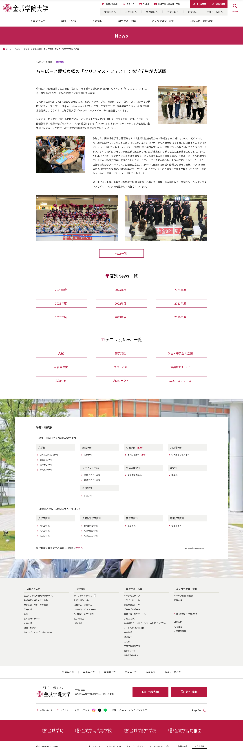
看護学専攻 (176, 525)
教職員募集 (182, 746)
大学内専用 (199, 746)
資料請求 (218, 4)
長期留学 (128, 632)
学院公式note (119, 710)
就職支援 (178, 600)
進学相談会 (79, 618)
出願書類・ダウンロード (85, 609)
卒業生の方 (173, 11)
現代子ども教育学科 (180, 455)
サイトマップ (94, 746)
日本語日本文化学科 (49, 455)
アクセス (128, 3)
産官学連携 (61, 367)
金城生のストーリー (133, 605)
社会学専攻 (45, 535)
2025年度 (120, 290)
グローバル (121, 367)
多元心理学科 (137, 455)
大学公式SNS (82, 710)
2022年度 (120, 303)
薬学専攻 (132, 525)
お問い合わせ (110, 3)
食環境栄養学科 (135, 475)
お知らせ (60, 381)
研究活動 (120, 354)
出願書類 (199, 4)
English (144, 3)
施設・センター (31, 627)
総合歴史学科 (46, 465)
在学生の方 (131, 11)
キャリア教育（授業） (184, 596)
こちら (79, 548)
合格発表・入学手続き (84, 614)
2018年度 (180, 317)
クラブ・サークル (132, 600)
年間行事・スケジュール (135, 614)
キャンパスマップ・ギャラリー (38, 632)
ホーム (8, 48)
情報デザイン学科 (92, 480)
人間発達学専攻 (91, 530)
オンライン (137, 710)
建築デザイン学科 (92, 475)
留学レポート (130, 650)
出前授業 (78, 623)
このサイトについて (113, 746)
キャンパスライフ (132, 596)
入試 (61, 354)
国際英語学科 (46, 460)
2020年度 (61, 317)
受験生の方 (110, 11)
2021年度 (180, 303)
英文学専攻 (45, 530)
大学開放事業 (180, 631)
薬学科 (174, 475)
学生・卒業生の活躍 (180, 354)
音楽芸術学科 (46, 470)
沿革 (26, 614)
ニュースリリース (180, 381)
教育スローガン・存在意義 (36, 605)
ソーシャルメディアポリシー (161, 746)
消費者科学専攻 (91, 525)
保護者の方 (152, 11)
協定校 (127, 641)
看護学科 (88, 495)
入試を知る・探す (82, 600)
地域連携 (178, 626)
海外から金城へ (131, 655)
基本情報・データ (32, 618)
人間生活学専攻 (91, 535)
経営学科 (88, 455)
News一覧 (120, 253)
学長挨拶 (28, 609)
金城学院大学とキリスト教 (36, 600)
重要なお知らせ (180, 367)
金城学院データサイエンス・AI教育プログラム (145, 623)
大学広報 (28, 623)
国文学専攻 (45, 525)
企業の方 (192, 11)
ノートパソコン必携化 (134, 627)
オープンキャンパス (83, 596)
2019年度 (120, 317)
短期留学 (128, 637)
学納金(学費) (129, 618)
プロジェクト (120, 381)
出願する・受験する (83, 605)
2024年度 (180, 290)
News (17, 48)
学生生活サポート (132, 609)
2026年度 (61, 290)
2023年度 (61, 303)
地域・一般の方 (215, 11)
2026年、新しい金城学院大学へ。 (39, 596)
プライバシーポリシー (135, 746)
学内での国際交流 (132, 646)
